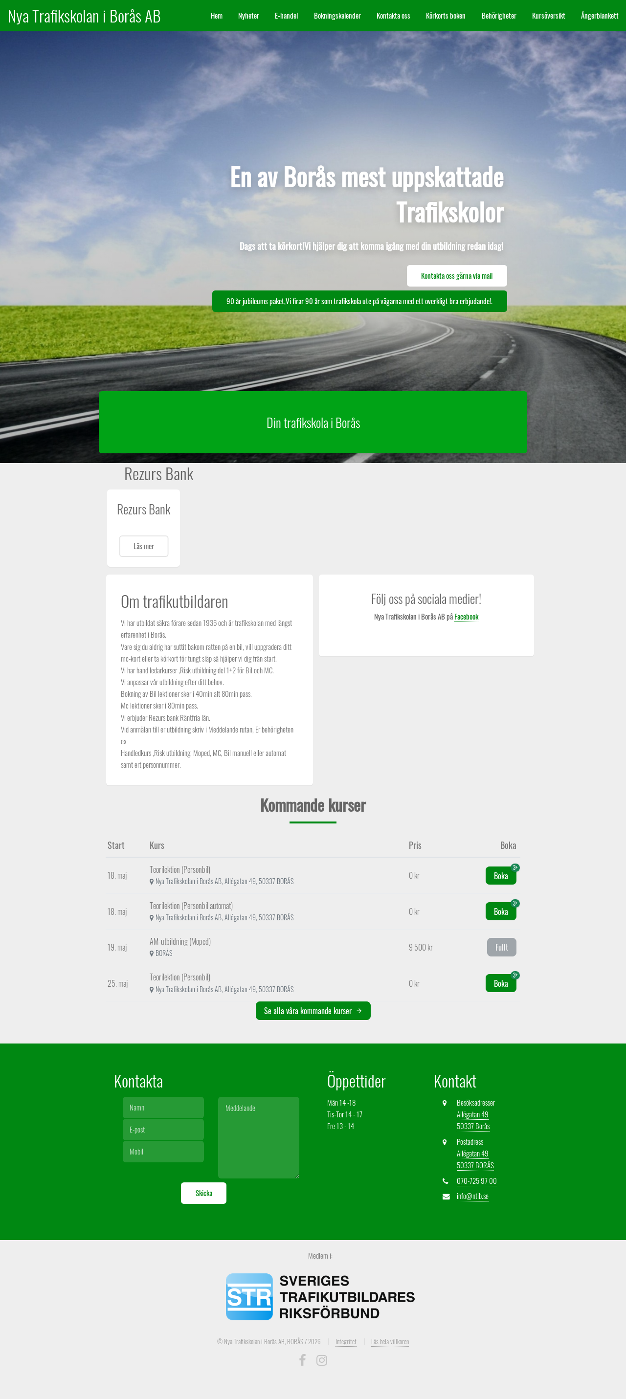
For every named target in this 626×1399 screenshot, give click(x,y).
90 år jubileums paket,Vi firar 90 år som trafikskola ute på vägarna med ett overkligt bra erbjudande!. (359, 301)
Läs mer (144, 546)
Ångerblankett (600, 15)
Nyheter (248, 15)
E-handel (286, 15)
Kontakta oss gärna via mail (456, 275)
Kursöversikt (548, 15)
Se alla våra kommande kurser (313, 1011)
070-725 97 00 (477, 1181)
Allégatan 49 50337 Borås (473, 1120)
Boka (505, 874)
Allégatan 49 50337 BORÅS (475, 1159)
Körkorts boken (446, 15)
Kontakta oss (393, 15)
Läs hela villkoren (390, 1341)
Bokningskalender (337, 15)
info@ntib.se (473, 1196)
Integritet (346, 1341)
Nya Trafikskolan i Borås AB (393, 639)
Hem (217, 15)
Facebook (466, 616)
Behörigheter (499, 15)
